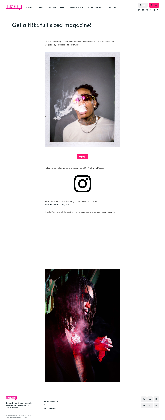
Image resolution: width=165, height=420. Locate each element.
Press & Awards (50, 405)
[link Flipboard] (156, 399)
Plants (39, 7)
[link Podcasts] (139, 10)
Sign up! (82, 156)
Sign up (154, 5)
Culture (28, 7)
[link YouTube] (143, 10)
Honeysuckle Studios (96, 7)
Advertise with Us (77, 7)
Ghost (24, 417)
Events (62, 7)
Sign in (143, 5)
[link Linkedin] (150, 405)
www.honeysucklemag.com (57, 204)
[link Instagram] (147, 10)
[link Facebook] (150, 10)
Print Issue (52, 7)
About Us (112, 7)
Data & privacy (50, 408)
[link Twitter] (154, 10)
